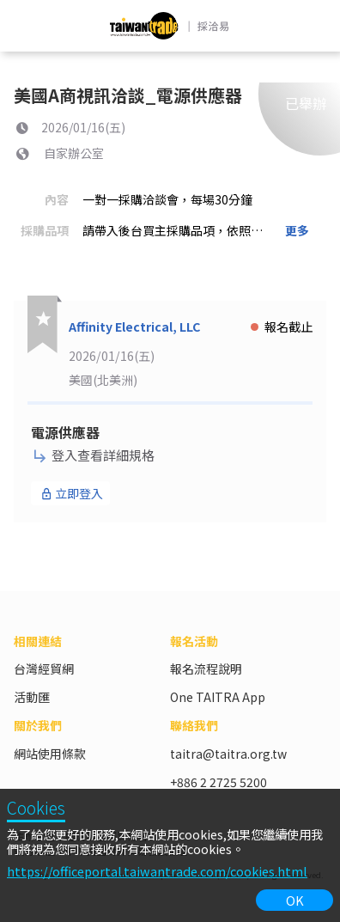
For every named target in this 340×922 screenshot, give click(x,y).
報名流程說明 (206, 668)
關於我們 (38, 725)
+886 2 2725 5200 (218, 782)
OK (295, 900)
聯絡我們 (194, 725)
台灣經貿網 (44, 668)
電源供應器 (65, 432)
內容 (57, 199)
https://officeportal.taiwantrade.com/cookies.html (157, 871)
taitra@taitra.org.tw (228, 753)
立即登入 (71, 493)
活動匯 (32, 696)
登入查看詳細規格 (94, 455)
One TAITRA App (217, 696)
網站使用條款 (50, 753)
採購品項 (45, 230)
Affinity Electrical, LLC (134, 326)
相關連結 (38, 641)
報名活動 (194, 641)
